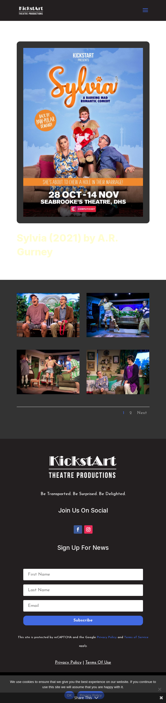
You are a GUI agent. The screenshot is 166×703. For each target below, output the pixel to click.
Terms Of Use (98, 663)
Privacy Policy (107, 637)
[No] (159, 689)
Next (142, 413)
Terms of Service (136, 637)
